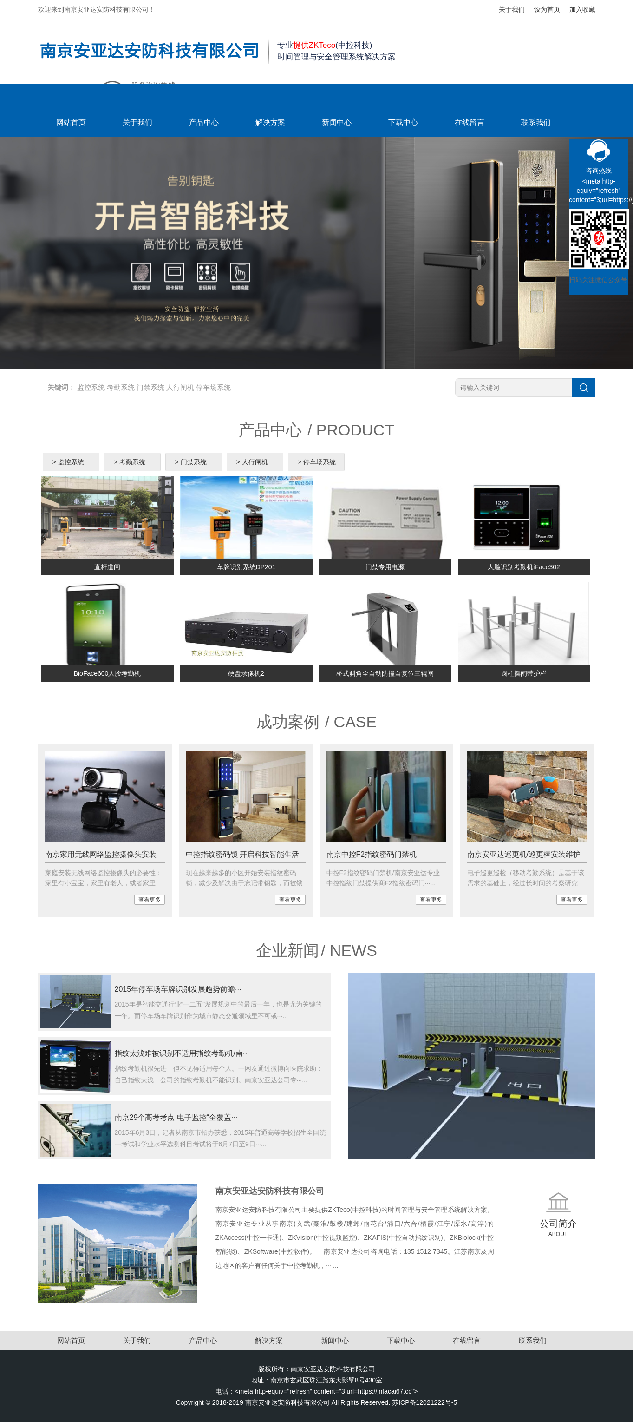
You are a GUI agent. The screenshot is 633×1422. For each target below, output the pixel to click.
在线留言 (469, 122)
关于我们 (512, 9)
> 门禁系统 (191, 462)
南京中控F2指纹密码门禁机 (371, 854)
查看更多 (149, 899)
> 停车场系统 (317, 462)
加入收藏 (582, 9)
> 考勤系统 (129, 462)
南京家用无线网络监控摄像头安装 (101, 854)
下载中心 (403, 122)
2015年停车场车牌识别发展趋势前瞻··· (178, 989)
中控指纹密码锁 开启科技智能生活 (242, 854)
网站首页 (71, 122)
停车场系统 (213, 387)
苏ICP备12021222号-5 (424, 1402)
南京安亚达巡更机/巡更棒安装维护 (524, 854)
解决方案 (270, 122)
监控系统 (91, 387)
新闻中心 (337, 122)
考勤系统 (121, 387)
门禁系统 (150, 387)
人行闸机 (180, 387)
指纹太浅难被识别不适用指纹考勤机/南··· (182, 1053)
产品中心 (204, 122)
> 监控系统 (68, 462)
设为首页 (547, 9)
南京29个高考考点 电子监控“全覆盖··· (176, 1117)
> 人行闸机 (252, 462)
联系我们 (536, 122)
